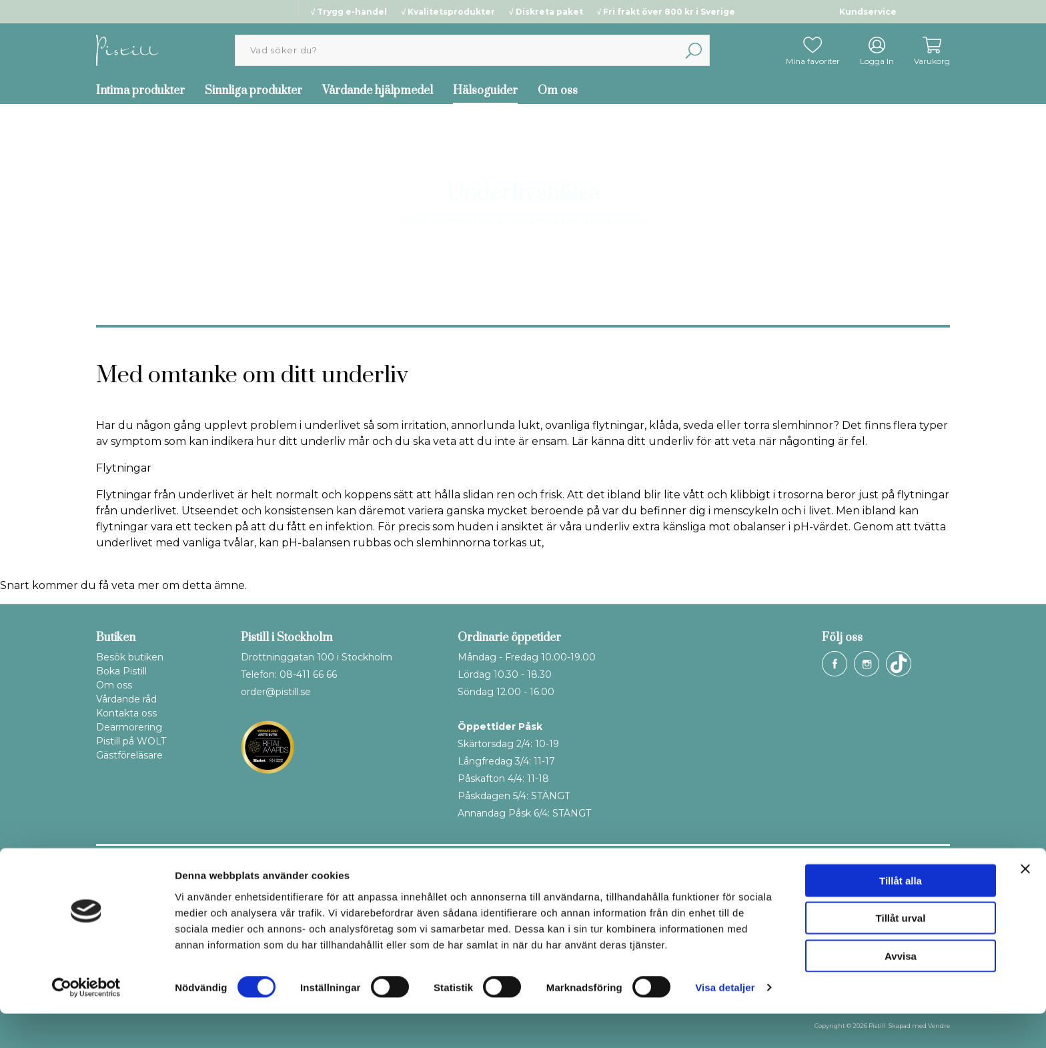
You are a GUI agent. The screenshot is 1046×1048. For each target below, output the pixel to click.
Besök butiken (129, 657)
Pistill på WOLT (131, 741)
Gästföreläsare (129, 755)
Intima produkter (140, 90)
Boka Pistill (121, 671)
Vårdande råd (126, 699)
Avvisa (901, 989)
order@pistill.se (276, 692)
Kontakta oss (126, 713)
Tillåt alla (900, 914)
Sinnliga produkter (253, 90)
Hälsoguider (485, 90)
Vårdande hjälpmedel (377, 90)
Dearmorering (129, 727)
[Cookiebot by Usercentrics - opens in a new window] (86, 1022)
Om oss (558, 90)
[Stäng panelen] (1025, 902)
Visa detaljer (724, 1021)
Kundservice (868, 12)
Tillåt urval (901, 952)
